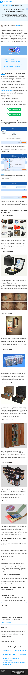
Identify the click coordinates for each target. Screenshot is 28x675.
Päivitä (2, 672)
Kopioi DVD (10, 5)
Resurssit (5, 5)
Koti (1, 5)
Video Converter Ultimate (6, 622)
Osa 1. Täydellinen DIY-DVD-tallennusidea (11, 59)
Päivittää (5, 672)
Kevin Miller (18, 25)
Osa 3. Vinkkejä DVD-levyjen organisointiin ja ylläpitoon (14, 64)
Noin (8, 672)
